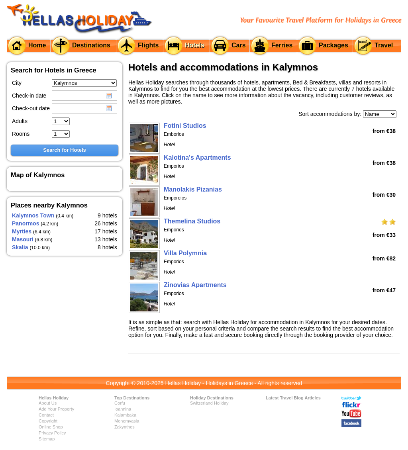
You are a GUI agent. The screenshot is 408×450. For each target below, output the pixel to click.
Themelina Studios (192, 221)
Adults (19, 121)
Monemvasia (126, 421)
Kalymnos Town (33, 215)
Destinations (91, 45)
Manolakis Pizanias (193, 189)
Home (37, 45)
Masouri (22, 239)
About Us (48, 403)
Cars (238, 45)
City (17, 83)
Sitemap (47, 438)
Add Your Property (56, 409)
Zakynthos (124, 427)
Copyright (48, 421)
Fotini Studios (185, 125)
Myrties (21, 231)
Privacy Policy (52, 432)
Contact (46, 415)
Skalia (20, 247)
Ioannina (122, 409)
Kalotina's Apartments (197, 157)
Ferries (281, 45)
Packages (333, 45)
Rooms (20, 134)
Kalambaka (125, 415)
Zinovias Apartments (195, 285)
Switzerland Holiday (209, 403)
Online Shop (51, 427)
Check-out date (31, 108)
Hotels (194, 45)
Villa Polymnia (185, 253)
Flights (148, 45)
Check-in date (29, 95)
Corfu (119, 403)
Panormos (25, 223)
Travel (384, 45)
